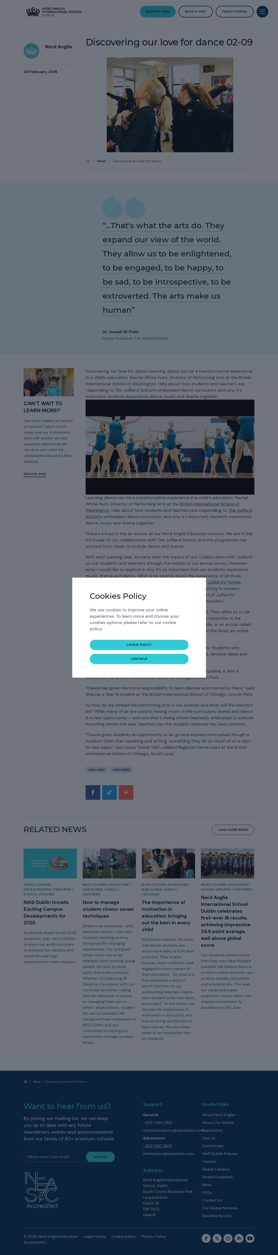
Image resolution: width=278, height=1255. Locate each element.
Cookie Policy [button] (139, 645)
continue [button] (139, 659)
